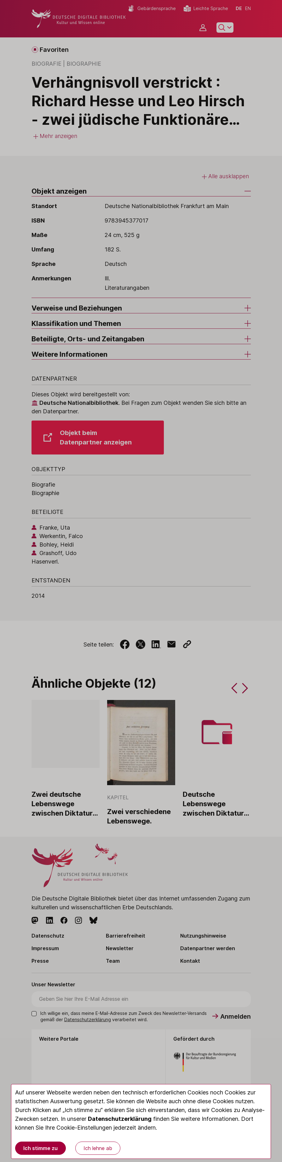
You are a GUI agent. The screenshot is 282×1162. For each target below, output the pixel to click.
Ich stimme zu (40, 1148)
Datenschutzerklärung (120, 1118)
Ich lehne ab (97, 1148)
